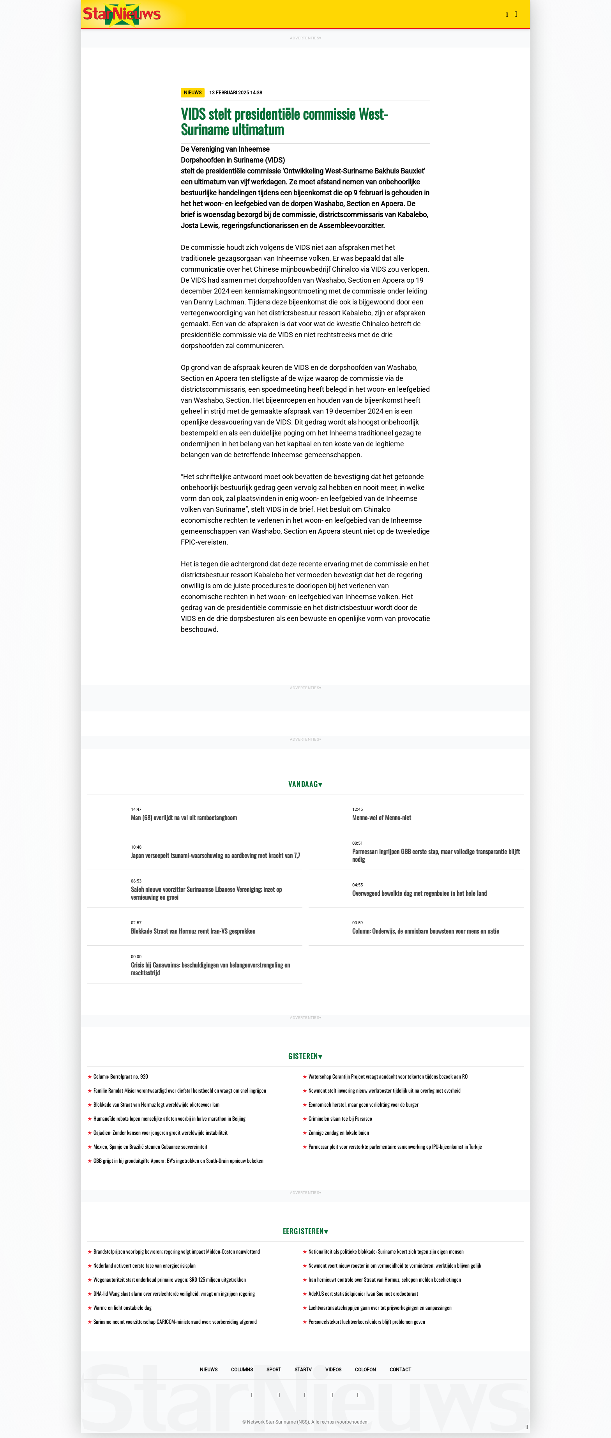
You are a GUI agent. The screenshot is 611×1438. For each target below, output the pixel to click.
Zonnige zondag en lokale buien (339, 1134)
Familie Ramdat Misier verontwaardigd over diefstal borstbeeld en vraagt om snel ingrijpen (182, 1091)
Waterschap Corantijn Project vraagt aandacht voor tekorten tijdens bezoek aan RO (390, 1076)
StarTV (303, 1375)
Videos (333, 1375)
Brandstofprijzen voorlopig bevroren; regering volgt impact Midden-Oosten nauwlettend (178, 1254)
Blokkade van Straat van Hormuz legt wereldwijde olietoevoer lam (158, 1105)
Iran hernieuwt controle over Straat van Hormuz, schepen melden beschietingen (386, 1283)
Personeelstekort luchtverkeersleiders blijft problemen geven (368, 1326)
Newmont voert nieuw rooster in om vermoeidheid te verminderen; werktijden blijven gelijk (397, 1269)
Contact (400, 1375)
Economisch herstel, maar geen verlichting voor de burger (365, 1105)
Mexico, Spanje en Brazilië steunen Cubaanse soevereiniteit (151, 1148)
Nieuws (208, 1375)
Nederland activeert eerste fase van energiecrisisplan (146, 1269)
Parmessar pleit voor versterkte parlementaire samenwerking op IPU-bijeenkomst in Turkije (398, 1148)
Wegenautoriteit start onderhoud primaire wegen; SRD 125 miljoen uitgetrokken (172, 1283)
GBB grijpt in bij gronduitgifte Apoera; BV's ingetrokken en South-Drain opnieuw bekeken (180, 1163)
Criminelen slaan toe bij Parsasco (341, 1120)
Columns (242, 1375)
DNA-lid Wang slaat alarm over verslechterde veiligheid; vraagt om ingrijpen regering (176, 1297)
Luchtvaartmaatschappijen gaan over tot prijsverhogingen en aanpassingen (381, 1312)
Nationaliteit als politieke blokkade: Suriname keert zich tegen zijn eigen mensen (387, 1254)
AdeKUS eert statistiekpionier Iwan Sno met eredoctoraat (365, 1297)
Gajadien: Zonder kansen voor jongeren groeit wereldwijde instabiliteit (162, 1134)
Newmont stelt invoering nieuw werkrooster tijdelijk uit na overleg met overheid (386, 1091)
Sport (274, 1375)
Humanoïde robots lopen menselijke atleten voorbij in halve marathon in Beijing (171, 1120)
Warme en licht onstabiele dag (123, 1312)
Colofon (365, 1375)
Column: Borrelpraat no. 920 (122, 1076)
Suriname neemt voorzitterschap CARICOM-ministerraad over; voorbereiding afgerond (178, 1326)
